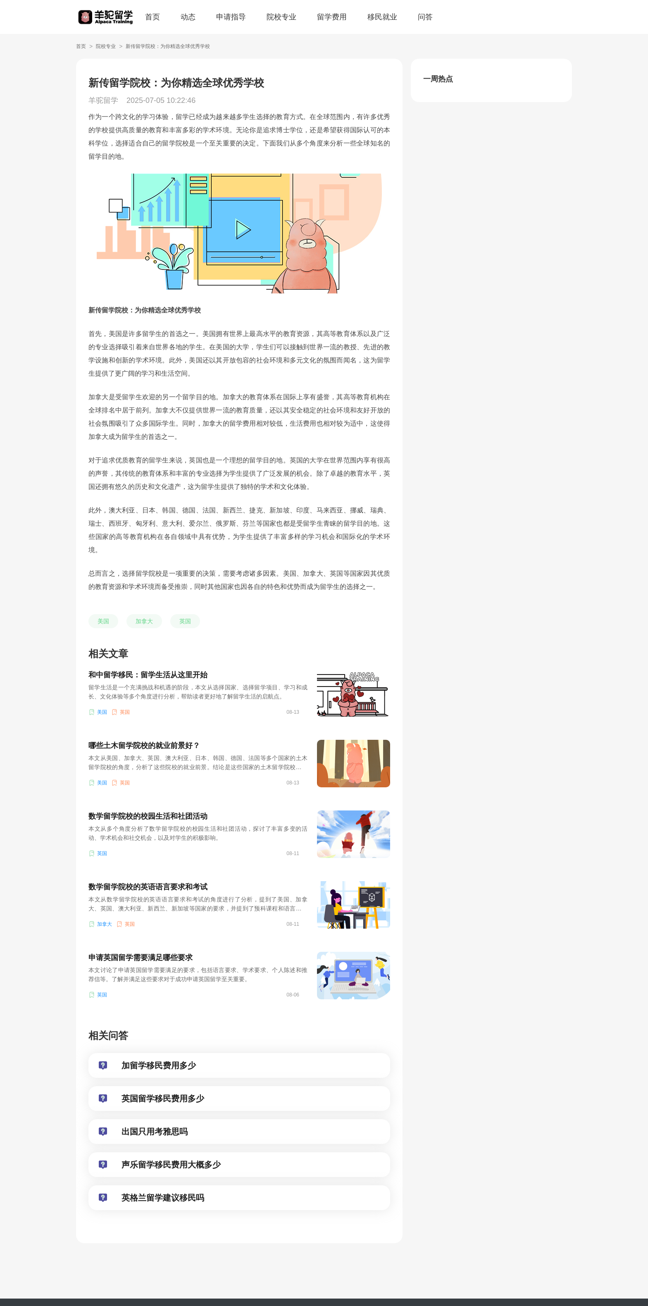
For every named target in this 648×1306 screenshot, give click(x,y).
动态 (188, 17)
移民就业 (382, 17)
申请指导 (231, 17)
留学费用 (332, 17)
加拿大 (144, 621)
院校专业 (281, 17)
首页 (152, 17)
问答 (425, 17)
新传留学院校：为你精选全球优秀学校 (168, 46)
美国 (103, 621)
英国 (185, 621)
